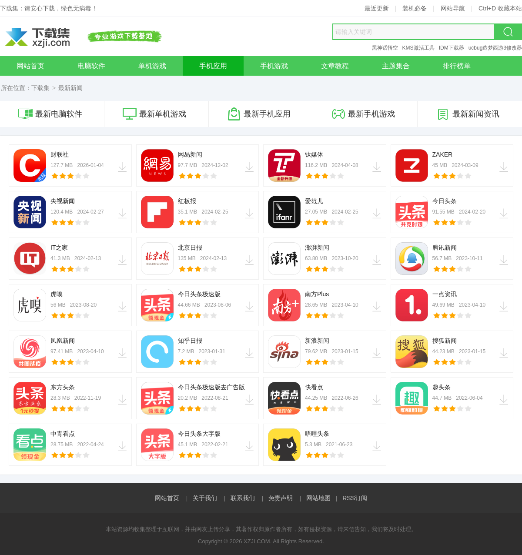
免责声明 (280, 498)
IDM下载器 (451, 48)
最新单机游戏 (154, 114)
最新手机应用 (259, 114)
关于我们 (205, 498)
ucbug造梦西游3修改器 (495, 48)
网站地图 (318, 498)
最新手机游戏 (363, 114)
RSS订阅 (354, 498)
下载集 (40, 87)
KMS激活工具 (418, 48)
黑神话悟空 (385, 48)
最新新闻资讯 (467, 114)
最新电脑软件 (50, 114)
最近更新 (377, 8)
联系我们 (243, 498)
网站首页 (167, 498)
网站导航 (453, 8)
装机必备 (414, 8)
